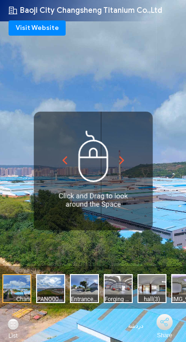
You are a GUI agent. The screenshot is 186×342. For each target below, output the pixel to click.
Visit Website (37, 28)
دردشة (130, 326)
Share (164, 335)
